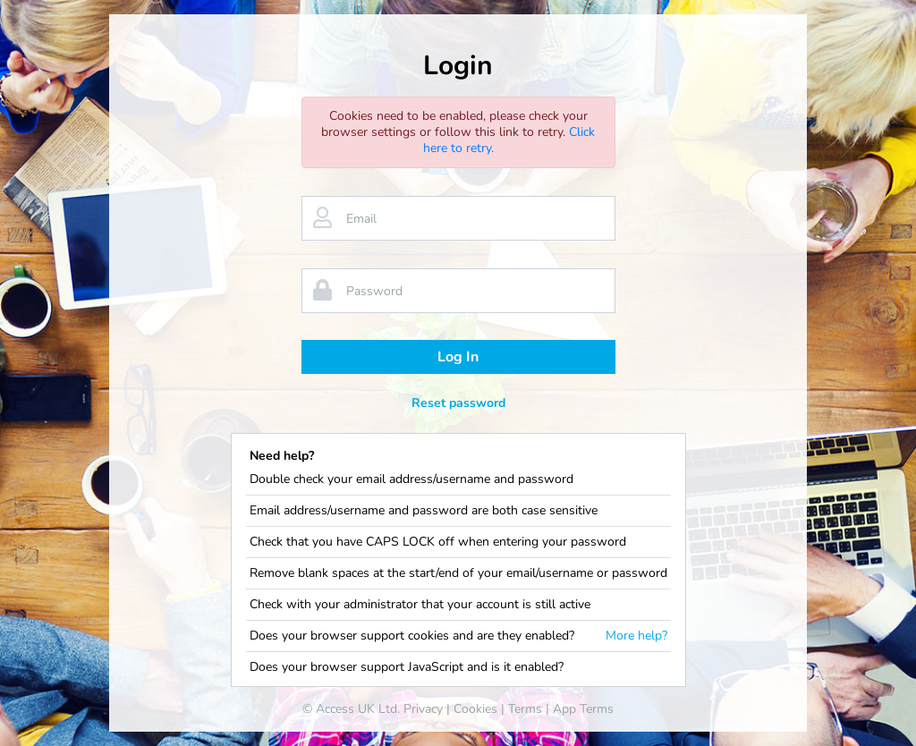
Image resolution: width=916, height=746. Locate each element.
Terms (525, 708)
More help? (636, 636)
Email (361, 218)
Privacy (423, 708)
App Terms (583, 708)
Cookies (475, 708)
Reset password (458, 402)
